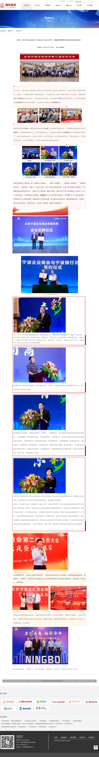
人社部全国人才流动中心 (30, 721)
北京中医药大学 (59, 723)
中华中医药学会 (66, 721)
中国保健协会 (43, 721)
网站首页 (3, 31)
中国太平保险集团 (5, 723)
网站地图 (73, 737)
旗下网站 (79, 5)
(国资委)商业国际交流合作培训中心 (45, 723)
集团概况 (47, 5)
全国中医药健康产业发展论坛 (8, 726)
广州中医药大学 (32, 726)
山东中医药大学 (68, 723)
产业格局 (37, 5)
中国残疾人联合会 (16, 723)
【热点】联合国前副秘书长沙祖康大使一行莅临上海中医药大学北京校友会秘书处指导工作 (31, 681)
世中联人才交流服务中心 (28, 723)
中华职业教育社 (5, 721)
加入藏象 (90, 5)
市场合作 (82, 737)
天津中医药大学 (42, 726)
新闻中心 (58, 5)
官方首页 (26, 5)
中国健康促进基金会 (54, 721)
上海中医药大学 (52, 726)
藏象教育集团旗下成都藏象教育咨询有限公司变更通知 (81, 681)
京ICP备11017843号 (59, 740)
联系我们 (92, 737)
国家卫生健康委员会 (16, 721)
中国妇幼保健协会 (77, 721)
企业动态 (18, 31)
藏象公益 (68, 5)
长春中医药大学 (22, 726)
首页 (56, 737)
